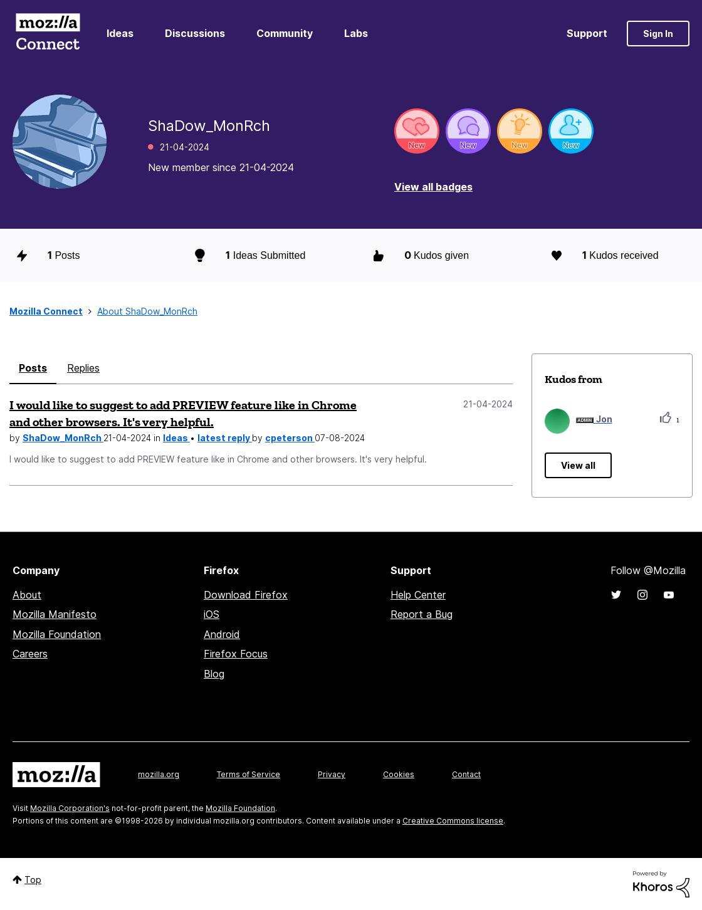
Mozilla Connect (48, 33)
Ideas (120, 33)
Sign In (658, 33)
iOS (211, 614)
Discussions (195, 33)
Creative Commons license (452, 820)
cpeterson (290, 437)
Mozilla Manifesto (55, 614)
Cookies (398, 774)
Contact (466, 774)
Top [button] (32, 879)
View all (578, 465)
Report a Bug (421, 614)
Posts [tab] (33, 368)
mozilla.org (158, 774)
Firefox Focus (236, 653)
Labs (356, 33)
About (27, 594)
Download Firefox (246, 594)
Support (587, 33)
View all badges (433, 186)
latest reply (224, 437)
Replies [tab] (83, 368)
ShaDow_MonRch (63, 437)
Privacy (331, 774)
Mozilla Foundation (57, 634)
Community (284, 33)
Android (222, 634)
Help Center (418, 594)
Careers (30, 653)
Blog (214, 673)
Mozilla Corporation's (70, 808)
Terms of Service (248, 774)
